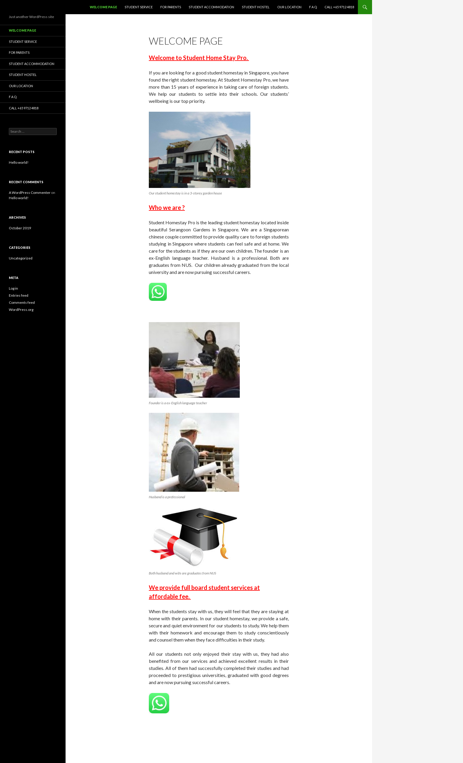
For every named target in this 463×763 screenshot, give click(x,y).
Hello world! (19, 162)
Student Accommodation (211, 7)
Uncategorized (20, 258)
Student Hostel (256, 7)
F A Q (313, 7)
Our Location (289, 7)
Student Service (139, 7)
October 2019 (20, 228)
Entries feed (18, 295)
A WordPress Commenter (29, 192)
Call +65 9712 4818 (339, 7)
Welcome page (103, 7)
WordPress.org (21, 309)
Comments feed (22, 302)
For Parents (170, 7)
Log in (13, 288)
